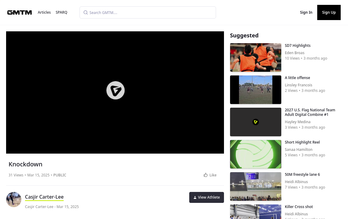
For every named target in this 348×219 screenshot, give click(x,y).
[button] (115, 90)
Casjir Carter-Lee (44, 196)
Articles (44, 12)
